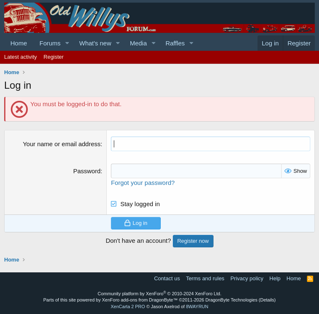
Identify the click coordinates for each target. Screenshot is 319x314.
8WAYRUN (197, 306)
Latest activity (20, 57)
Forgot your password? (142, 182)
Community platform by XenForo (159, 293)
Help (275, 278)
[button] (67, 43)
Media (138, 43)
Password (87, 170)
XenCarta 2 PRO (128, 306)
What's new (95, 43)
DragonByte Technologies (232, 299)
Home (18, 43)
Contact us (167, 278)
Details (267, 299)
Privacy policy (247, 278)
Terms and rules (205, 278)
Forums (50, 43)
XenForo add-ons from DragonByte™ (140, 299)
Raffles (174, 43)
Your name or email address (62, 143)
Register (54, 57)
